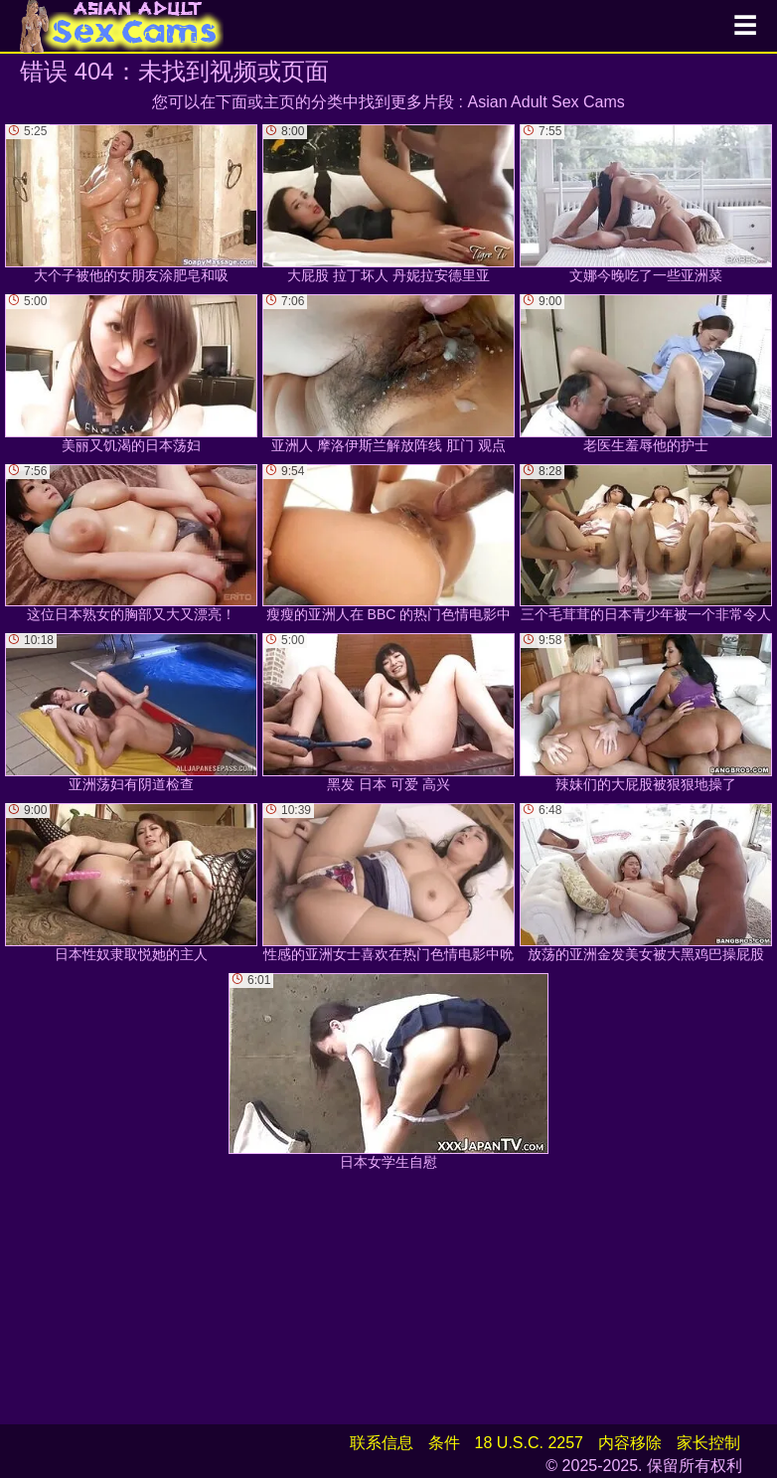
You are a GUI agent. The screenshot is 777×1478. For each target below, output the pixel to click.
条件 (444, 1442)
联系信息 (381, 1442)
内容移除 (630, 1442)
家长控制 (708, 1442)
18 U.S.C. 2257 (529, 1442)
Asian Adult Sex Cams (546, 101)
